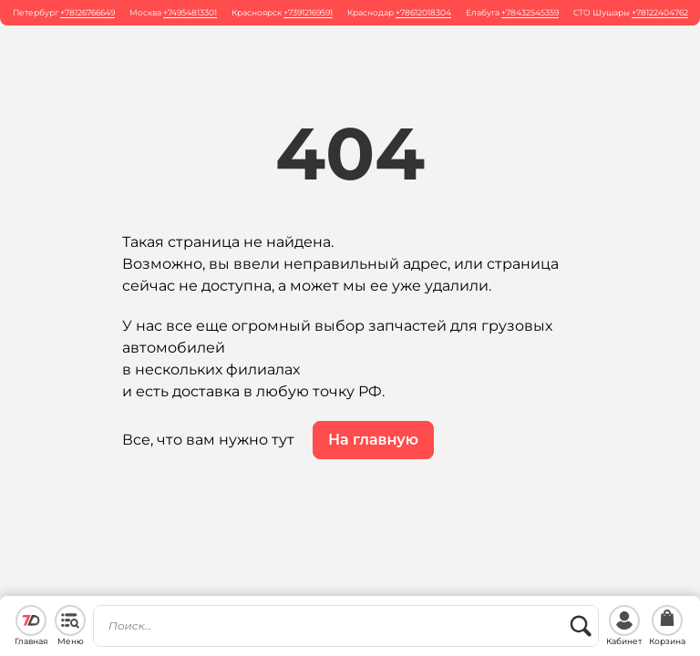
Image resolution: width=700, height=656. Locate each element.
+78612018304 (423, 12)
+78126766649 (87, 12)
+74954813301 (190, 12)
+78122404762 (660, 12)
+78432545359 (530, 12)
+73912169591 (308, 12)
